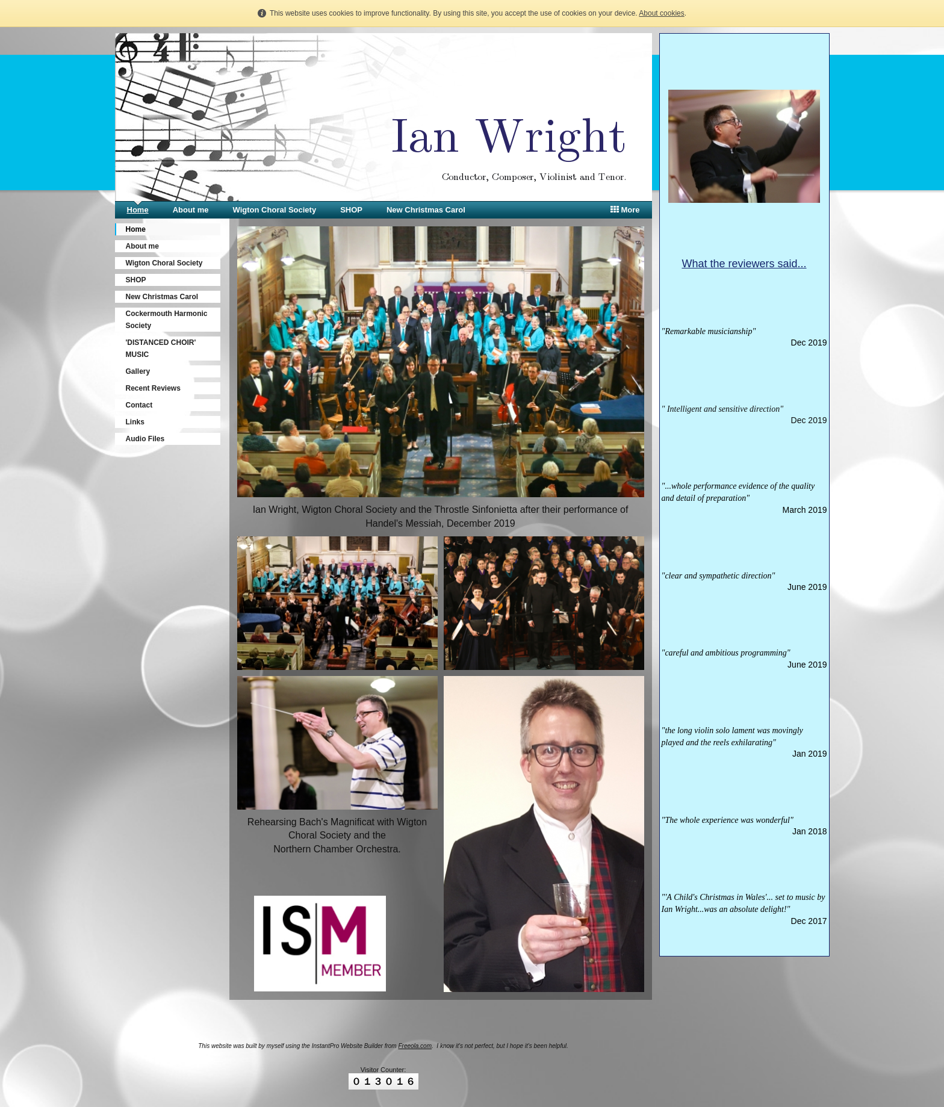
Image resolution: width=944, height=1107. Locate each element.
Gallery (138, 371)
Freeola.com (415, 1046)
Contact (139, 405)
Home (138, 209)
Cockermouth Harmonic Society (167, 319)
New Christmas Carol (426, 209)
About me (191, 209)
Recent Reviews (153, 388)
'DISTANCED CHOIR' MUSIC (161, 348)
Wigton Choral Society (275, 209)
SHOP (351, 209)
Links (135, 422)
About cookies (661, 13)
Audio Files (145, 439)
